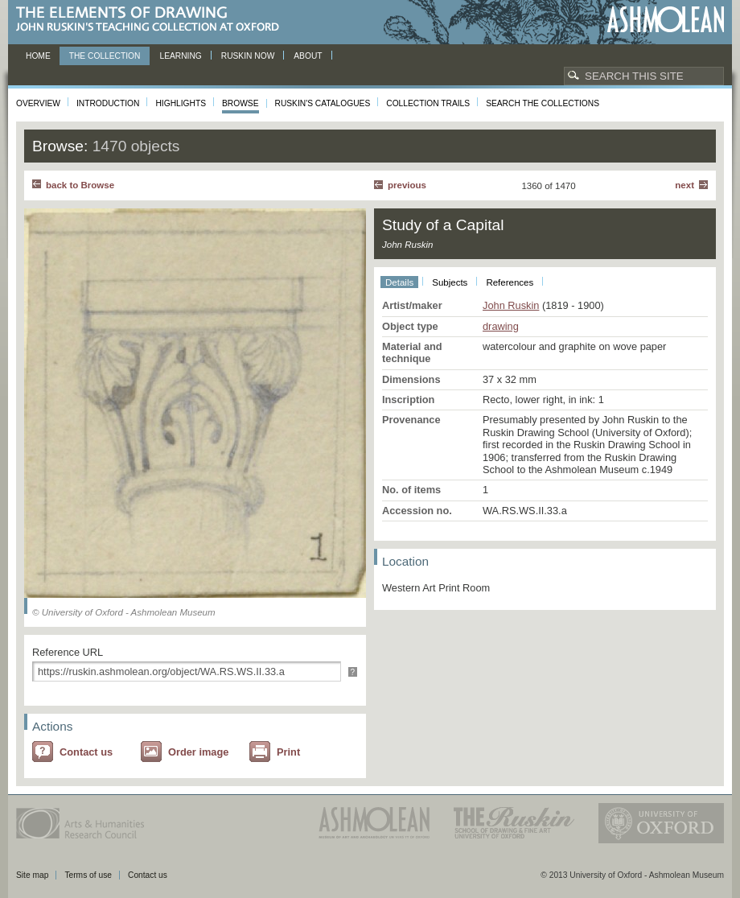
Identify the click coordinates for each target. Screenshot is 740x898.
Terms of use (88, 875)
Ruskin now (248, 55)
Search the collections (542, 103)
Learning (180, 55)
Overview (38, 103)
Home (38, 55)
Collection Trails (428, 103)
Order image (198, 752)
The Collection (105, 55)
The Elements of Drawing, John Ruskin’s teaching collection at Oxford (152, 19)
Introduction (107, 103)
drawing (501, 326)
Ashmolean (665, 19)
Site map (32, 875)
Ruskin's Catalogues (323, 103)
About (308, 55)
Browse (240, 103)
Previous (407, 185)
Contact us (86, 752)
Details (399, 282)
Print (288, 752)
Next (684, 185)
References (509, 282)
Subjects (449, 282)
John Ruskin (511, 305)
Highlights (180, 103)
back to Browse (80, 185)
